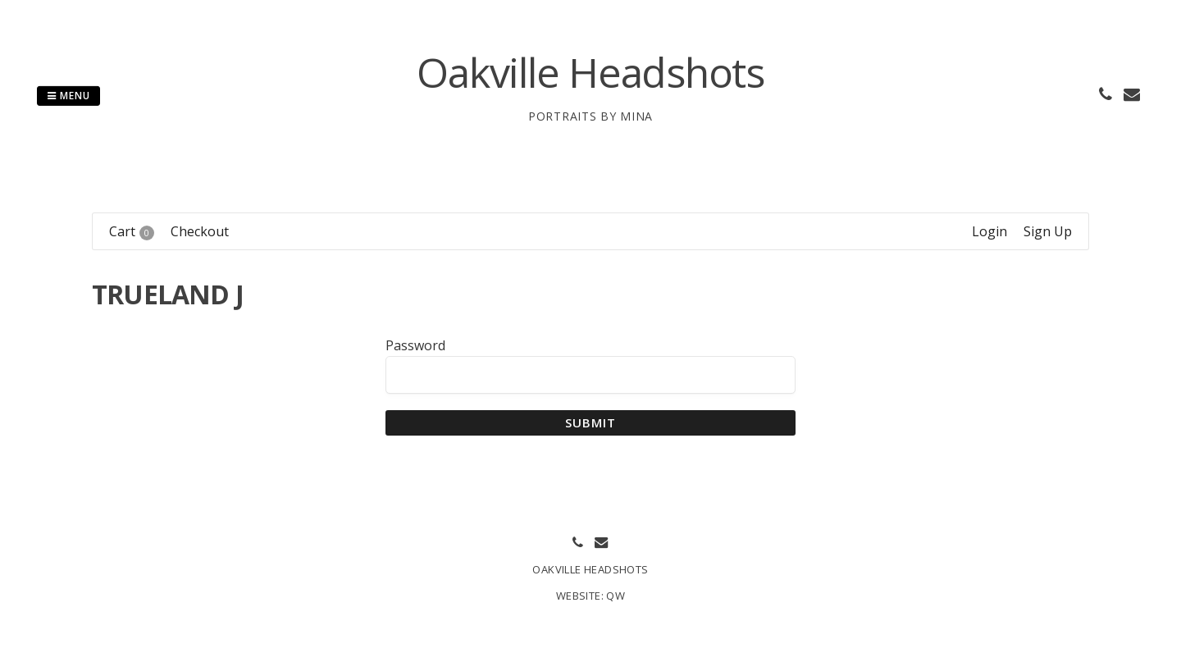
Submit (591, 422)
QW (615, 595)
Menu (68, 96)
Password (415, 345)
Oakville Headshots (590, 72)
